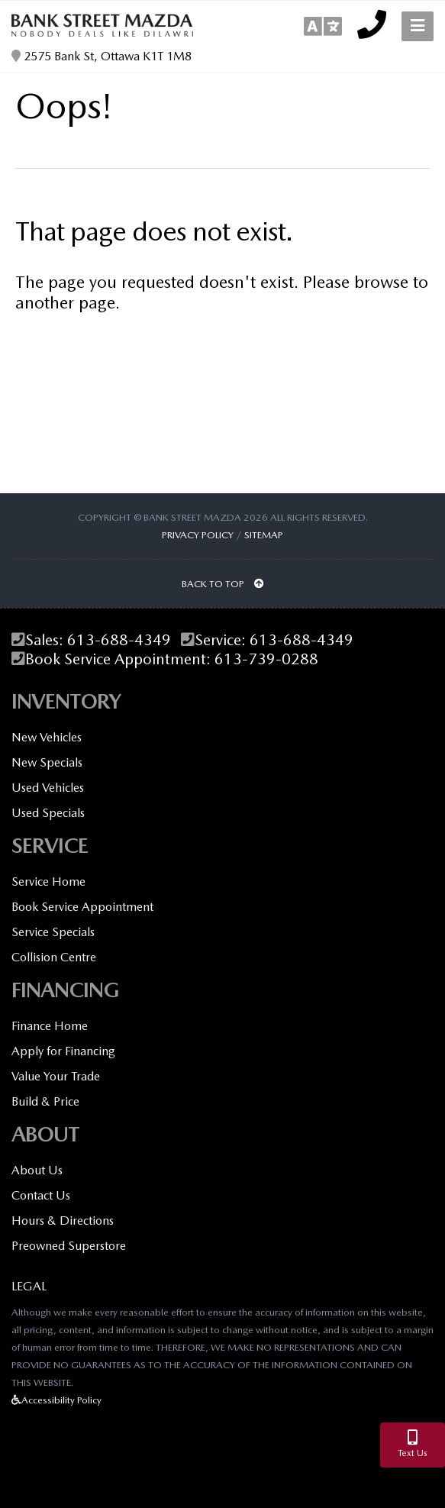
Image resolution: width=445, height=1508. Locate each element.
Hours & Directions (62, 1220)
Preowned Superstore (68, 1245)
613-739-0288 (266, 659)
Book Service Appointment (82, 906)
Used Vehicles (47, 787)
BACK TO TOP (223, 583)
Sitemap (263, 535)
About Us (37, 1170)
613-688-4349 (119, 640)
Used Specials (48, 813)
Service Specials (53, 932)
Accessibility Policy (56, 1400)
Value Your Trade (55, 1076)
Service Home (48, 881)
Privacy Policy (198, 535)
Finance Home (49, 1026)
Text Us (412, 1444)
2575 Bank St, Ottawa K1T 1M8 (101, 56)
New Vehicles (46, 737)
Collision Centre (53, 957)
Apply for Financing (63, 1051)
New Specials (46, 762)
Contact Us (40, 1195)
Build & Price (45, 1101)
